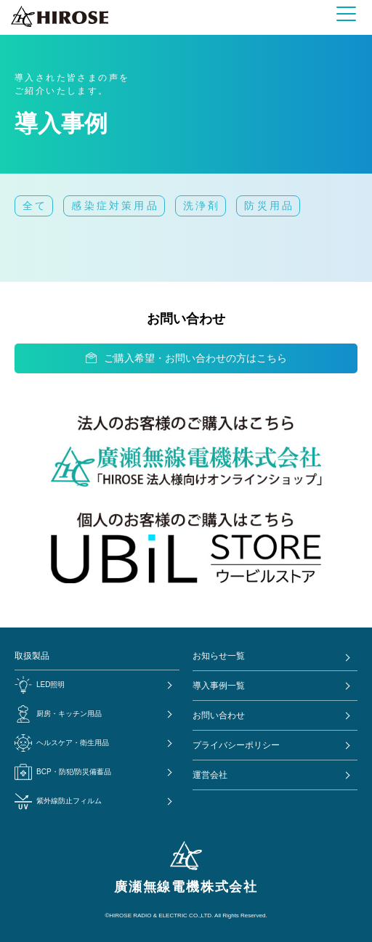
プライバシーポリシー (236, 745)
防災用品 (269, 205)
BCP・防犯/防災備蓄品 (63, 772)
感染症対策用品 (114, 205)
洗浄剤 (202, 205)
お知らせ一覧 (219, 656)
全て (35, 205)
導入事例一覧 (219, 686)
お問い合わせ (219, 715)
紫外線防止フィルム (58, 801)
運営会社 (210, 775)
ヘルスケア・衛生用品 (62, 743)
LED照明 (40, 685)
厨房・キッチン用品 (58, 714)
